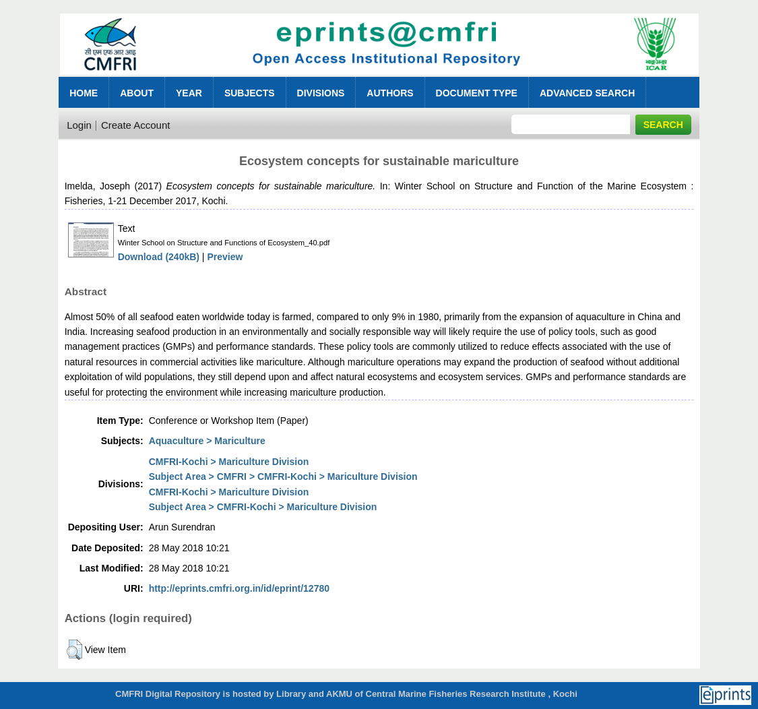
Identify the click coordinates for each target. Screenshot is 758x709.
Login (79, 125)
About (137, 93)
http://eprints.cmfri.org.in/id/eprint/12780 (239, 588)
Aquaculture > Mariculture (207, 440)
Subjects (249, 93)
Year (189, 93)
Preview (225, 256)
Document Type (476, 93)
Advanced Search (587, 93)
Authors (390, 93)
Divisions (321, 93)
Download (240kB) (158, 256)
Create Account (135, 125)
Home (83, 93)
